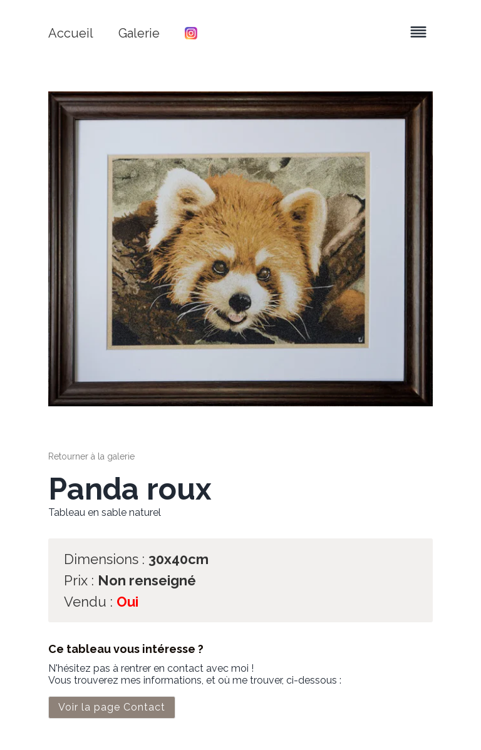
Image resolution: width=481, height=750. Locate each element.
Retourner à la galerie (91, 456)
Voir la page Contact (111, 707)
